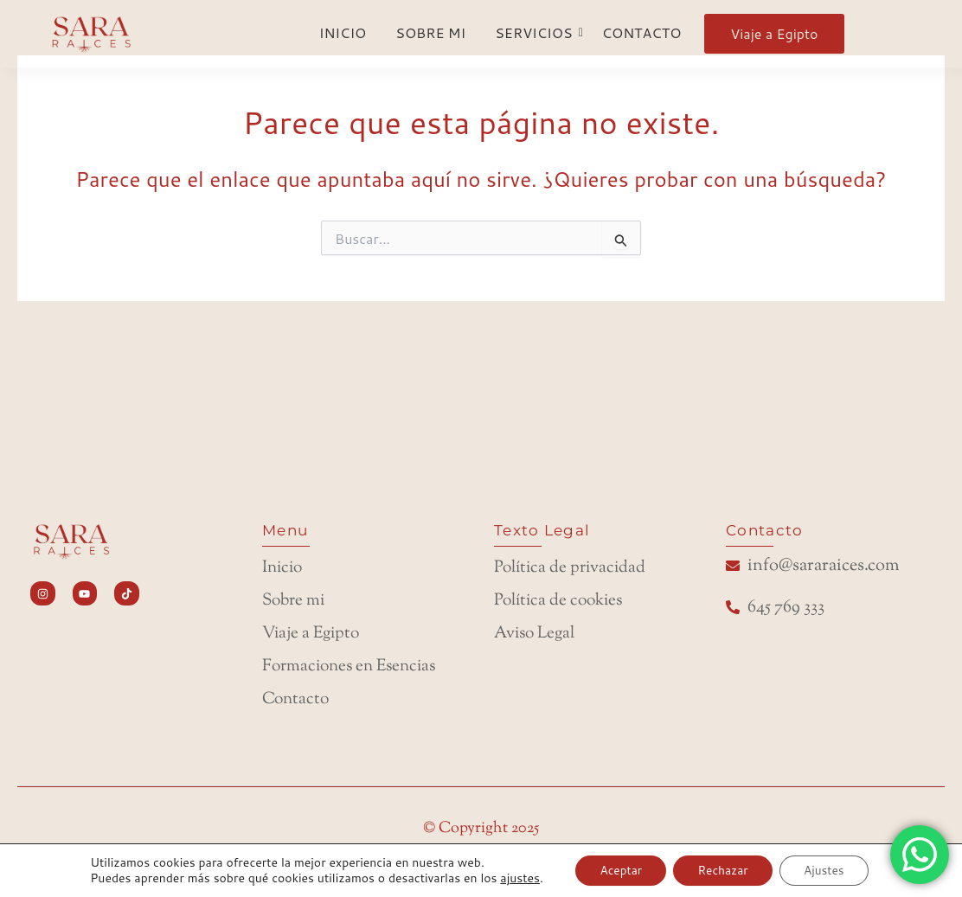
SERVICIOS (536, 32)
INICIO (343, 32)
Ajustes (829, 870)
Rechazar (723, 870)
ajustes (514, 878)
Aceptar (616, 870)
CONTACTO (642, 32)
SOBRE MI (430, 32)
